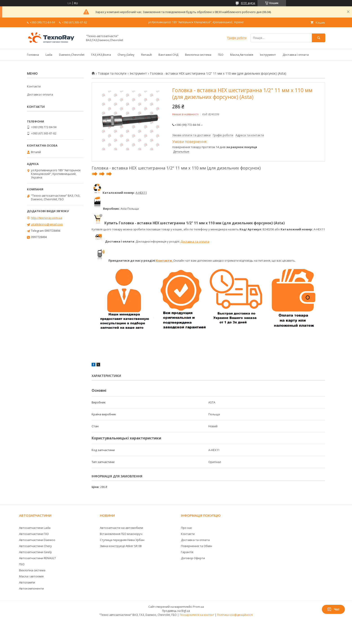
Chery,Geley (126, 55)
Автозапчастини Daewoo (37, 540)
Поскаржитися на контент (197, 615)
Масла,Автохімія (241, 55)
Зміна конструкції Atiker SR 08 (120, 546)
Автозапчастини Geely (35, 552)
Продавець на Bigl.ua (176, 611)
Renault (146, 55)
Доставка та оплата (194, 241)
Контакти (34, 86)
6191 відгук (248, 3)
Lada (49, 55)
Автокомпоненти (31, 588)
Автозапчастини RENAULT (37, 558)
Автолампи (27, 582)
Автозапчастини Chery (35, 546)
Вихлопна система (198, 55)
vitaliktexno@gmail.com (47, 224)
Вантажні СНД (168, 55)
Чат (333, 609)
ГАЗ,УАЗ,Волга (101, 55)
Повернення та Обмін (196, 546)
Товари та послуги (112, 73)
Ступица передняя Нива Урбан (122, 540)
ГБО (220, 55)
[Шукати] (318, 37)
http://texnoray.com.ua (46, 218)
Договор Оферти (193, 558)
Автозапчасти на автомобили (121, 528)
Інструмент (268, 55)
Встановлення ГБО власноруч (121, 534)
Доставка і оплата (296, 55)
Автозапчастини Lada (35, 528)
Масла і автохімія (31, 576)
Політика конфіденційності (235, 615)
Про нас (186, 528)
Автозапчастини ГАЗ (34, 534)
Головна (33, 55)
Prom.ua (198, 607)
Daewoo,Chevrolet (71, 55)
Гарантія (187, 552)
